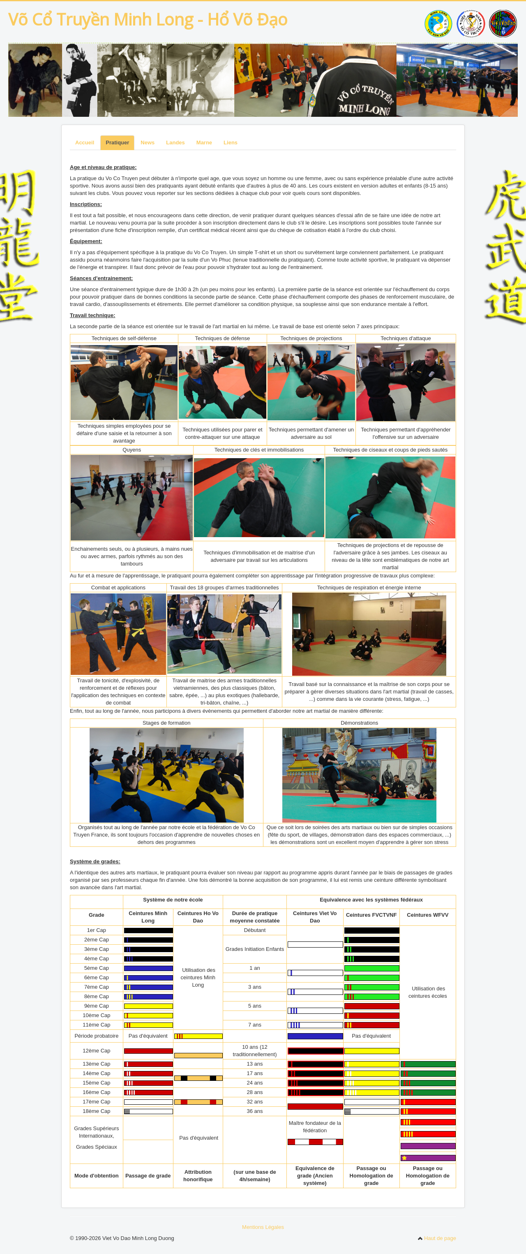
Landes (175, 142)
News (148, 142)
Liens (231, 142)
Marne (204, 142)
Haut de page (437, 1238)
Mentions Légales (263, 1227)
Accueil (84, 142)
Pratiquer (117, 142)
